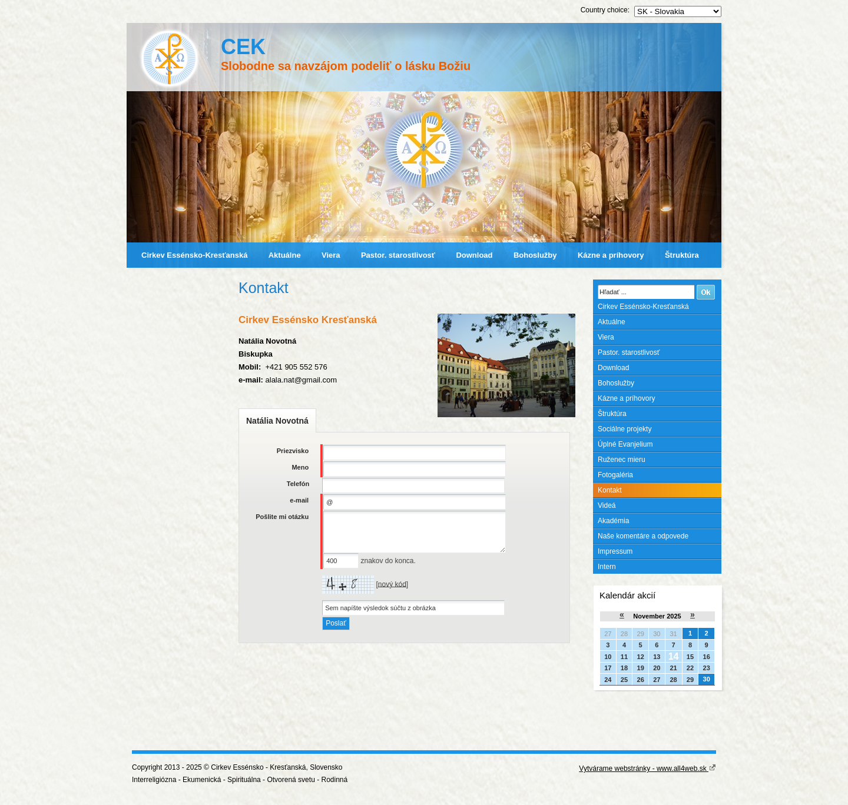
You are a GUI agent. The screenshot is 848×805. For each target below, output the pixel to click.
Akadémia (613, 521)
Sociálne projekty (624, 429)
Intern (607, 567)
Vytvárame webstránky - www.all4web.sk (647, 768)
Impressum (615, 551)
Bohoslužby (535, 255)
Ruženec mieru (621, 459)
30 (706, 679)
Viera (331, 255)
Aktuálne (285, 255)
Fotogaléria (615, 475)
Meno (300, 467)
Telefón (298, 483)
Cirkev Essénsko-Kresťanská (194, 255)
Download (474, 255)
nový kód (392, 584)
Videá (606, 505)
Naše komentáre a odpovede (643, 536)
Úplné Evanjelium (625, 444)
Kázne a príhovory (611, 255)
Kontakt (610, 490)
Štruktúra (682, 255)
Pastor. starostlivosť (398, 255)
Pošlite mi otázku (282, 516)
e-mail (299, 500)
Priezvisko (293, 450)
